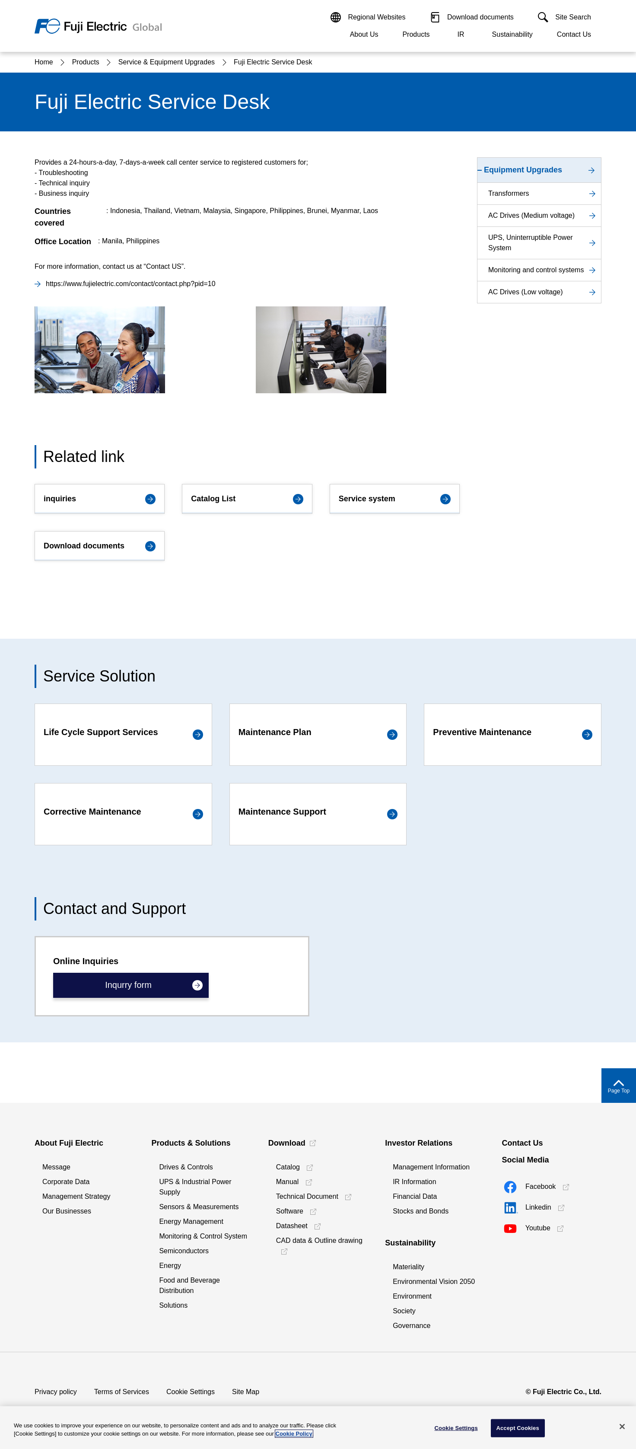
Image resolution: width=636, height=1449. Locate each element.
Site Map (245, 1391)
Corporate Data (65, 1181)
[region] (318, 1427)
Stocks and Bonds (420, 1211)
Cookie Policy (294, 1433)
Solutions (173, 1305)
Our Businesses (66, 1211)
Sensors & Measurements (198, 1206)
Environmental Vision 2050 (434, 1281)
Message (56, 1167)
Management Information (431, 1167)
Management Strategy (76, 1196)
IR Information (414, 1181)
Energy (170, 1265)
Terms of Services (121, 1391)
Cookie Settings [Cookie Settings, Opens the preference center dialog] (456, 1428)
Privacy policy (56, 1391)
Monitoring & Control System (203, 1236)
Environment (412, 1296)
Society (404, 1311)
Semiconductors (184, 1251)
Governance (411, 1325)
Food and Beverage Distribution (189, 1285)
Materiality (408, 1267)
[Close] (622, 1426)
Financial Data (415, 1196)
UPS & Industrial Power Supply (195, 1187)
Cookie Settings (190, 1391)
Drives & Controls (186, 1167)
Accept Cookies (517, 1428)
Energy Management (191, 1221)
